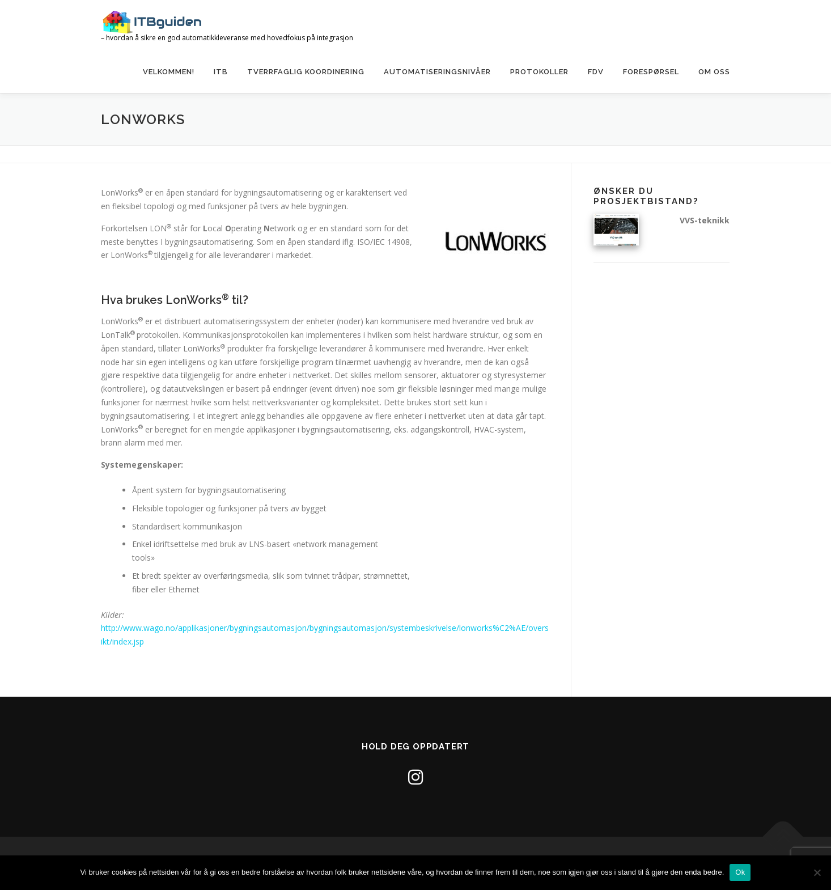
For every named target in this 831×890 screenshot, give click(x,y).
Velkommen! (168, 71)
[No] (816, 872)
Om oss (714, 71)
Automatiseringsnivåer (437, 71)
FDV (596, 71)
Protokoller (539, 71)
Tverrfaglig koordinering (305, 71)
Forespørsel (651, 71)
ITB (221, 71)
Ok (740, 872)
